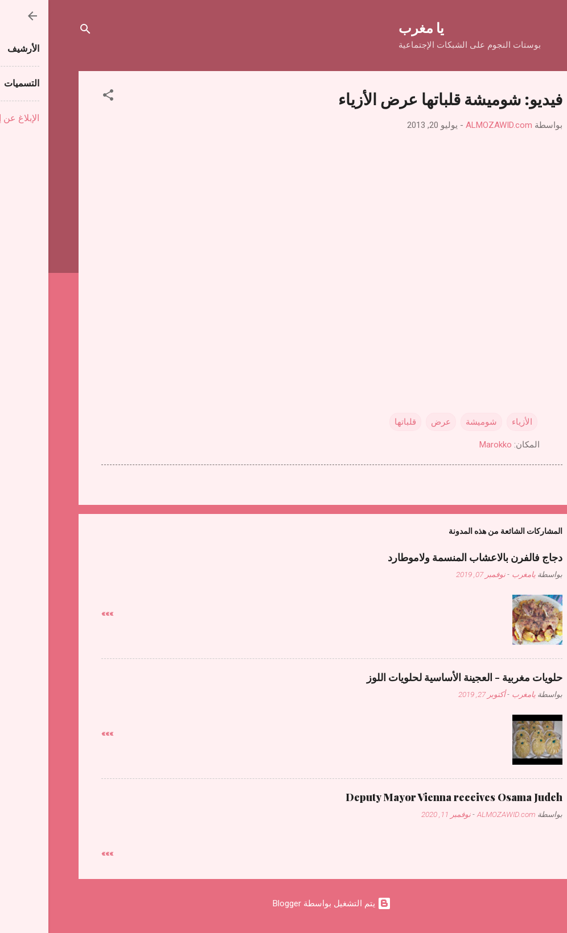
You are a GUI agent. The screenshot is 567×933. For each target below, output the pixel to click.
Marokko (447, 444)
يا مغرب (373, 27)
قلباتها (357, 422)
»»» (59, 613)
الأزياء (473, 422)
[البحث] (37, 31)
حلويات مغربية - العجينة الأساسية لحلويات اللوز (416, 677)
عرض (392, 422)
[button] (60, 97)
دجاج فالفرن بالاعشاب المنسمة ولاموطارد (426, 557)
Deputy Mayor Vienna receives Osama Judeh (405, 797)
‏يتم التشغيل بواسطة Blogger (283, 903)
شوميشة (433, 422)
